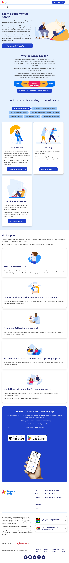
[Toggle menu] (66, 2)
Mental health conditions (21, 108)
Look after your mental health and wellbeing (45, 112)
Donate (37, 508)
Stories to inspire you (32, 116)
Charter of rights (55, 550)
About (36, 490)
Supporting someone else (51, 116)
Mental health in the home (53, 497)
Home (3, 7)
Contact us (38, 501)
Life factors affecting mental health (44, 108)
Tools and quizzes (16, 116)
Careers (37, 497)
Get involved (38, 504)
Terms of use (38, 550)
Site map (63, 550)
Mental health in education (54, 494)
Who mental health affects (18, 112)
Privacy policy (46, 550)
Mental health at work (52, 490)
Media (36, 494)
